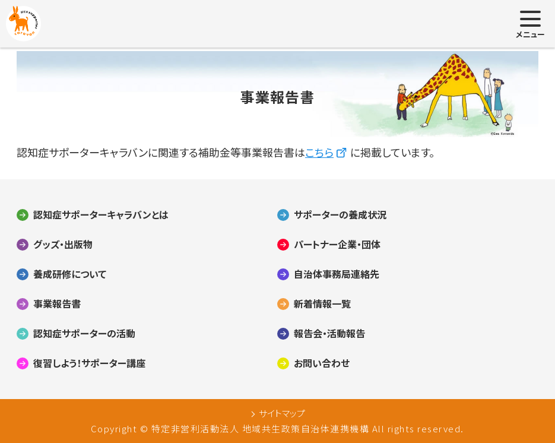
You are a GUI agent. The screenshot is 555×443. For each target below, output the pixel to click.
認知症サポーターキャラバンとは (101, 215)
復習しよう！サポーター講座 (89, 363)
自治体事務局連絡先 (336, 274)
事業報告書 (57, 304)
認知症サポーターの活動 (84, 334)
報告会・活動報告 (329, 334)
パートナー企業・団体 (337, 245)
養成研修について (69, 274)
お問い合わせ (322, 363)
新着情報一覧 (322, 304)
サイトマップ (282, 413)
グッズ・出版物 (63, 245)
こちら (319, 152)
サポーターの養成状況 (340, 215)
